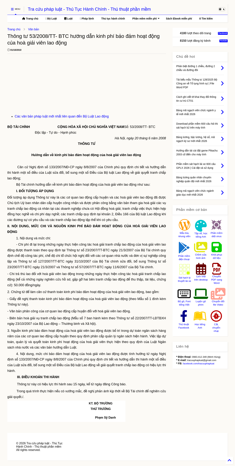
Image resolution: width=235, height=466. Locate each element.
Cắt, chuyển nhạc (216, 327)
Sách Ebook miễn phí (179, 18)
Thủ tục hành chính (113, 18)
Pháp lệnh (87, 18)
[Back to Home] (229, 460)
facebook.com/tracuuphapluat (198, 363)
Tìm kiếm (206, 18)
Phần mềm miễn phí (146, 18)
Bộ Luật (51, 18)
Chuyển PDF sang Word (216, 279)
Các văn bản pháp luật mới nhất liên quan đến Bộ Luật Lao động (62, 116)
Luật (68, 18)
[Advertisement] (86, 86)
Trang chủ (30, 18)
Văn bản (33, 29)
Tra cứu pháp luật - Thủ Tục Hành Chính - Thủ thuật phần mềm (89, 9)
